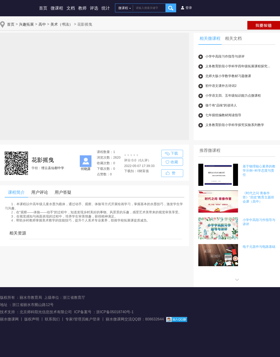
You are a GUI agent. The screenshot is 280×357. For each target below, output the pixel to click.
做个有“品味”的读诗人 (221, 105)
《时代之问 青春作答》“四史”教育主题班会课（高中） (258, 197)
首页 (43, 8)
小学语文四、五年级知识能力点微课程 (233, 95)
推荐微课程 (210, 150)
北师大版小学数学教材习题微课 (228, 76)
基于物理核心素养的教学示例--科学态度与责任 (259, 170)
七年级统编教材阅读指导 (223, 115)
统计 (106, 8)
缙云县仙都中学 (52, 168)
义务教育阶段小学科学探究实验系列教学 (234, 125)
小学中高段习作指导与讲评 (225, 56)
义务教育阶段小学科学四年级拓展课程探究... (237, 66)
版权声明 (31, 319)
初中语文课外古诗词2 (221, 86)
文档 (70, 8)
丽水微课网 (9, 319)
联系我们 (52, 319)
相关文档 (233, 38)
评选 (94, 8)
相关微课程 (210, 38)
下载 (174, 153)
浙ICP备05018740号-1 (114, 312)
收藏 (174, 162)
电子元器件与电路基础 (259, 246)
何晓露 (86, 169)
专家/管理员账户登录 (82, 319)
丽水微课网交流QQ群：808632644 (135, 319)
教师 (82, 8)
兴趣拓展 (26, 24)
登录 (189, 8)
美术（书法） (61, 24)
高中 (42, 24)
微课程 (57, 8)
